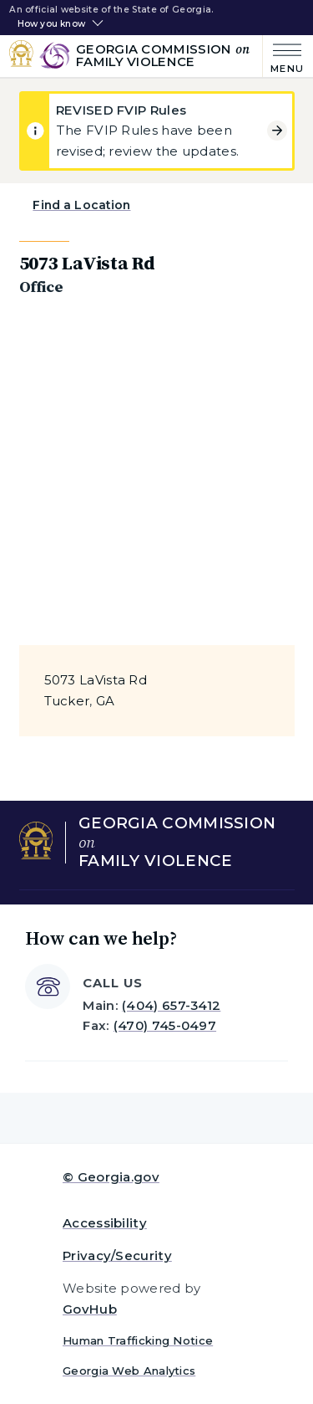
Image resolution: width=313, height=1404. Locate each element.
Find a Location (81, 205)
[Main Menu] (283, 56)
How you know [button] (51, 24)
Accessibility (105, 1223)
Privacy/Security (117, 1255)
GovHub (90, 1309)
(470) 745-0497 (165, 1025)
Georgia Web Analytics (129, 1370)
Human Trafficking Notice (138, 1340)
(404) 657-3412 (171, 1005)
